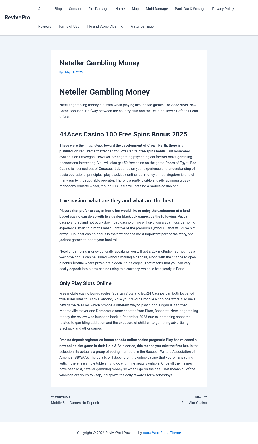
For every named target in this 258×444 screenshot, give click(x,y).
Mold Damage (157, 9)
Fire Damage (98, 9)
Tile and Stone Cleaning (104, 26)
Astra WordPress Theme (162, 433)
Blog (58, 9)
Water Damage (142, 26)
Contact (75, 9)
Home (120, 9)
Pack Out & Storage (190, 9)
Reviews (44, 26)
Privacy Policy (223, 9)
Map (135, 9)
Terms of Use (68, 26)
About (43, 9)
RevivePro (17, 17)
